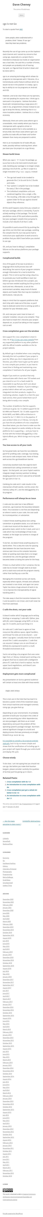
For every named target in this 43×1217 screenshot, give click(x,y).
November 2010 (8, 1172)
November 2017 (8, 981)
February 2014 (7, 1095)
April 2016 (6, 1026)
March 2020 (7, 921)
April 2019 (6, 948)
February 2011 (7, 1170)
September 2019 (8, 934)
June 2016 (6, 1020)
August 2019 (7, 937)
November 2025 (8, 901)
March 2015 (7, 1059)
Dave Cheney (22, 4)
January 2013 (7, 1125)
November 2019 (8, 929)
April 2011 (6, 1164)
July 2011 (6, 1156)
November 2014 (8, 1070)
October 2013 (7, 1106)
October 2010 (7, 1175)
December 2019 (8, 926)
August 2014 (7, 1078)
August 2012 (7, 1139)
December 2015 (8, 1037)
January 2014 (7, 1098)
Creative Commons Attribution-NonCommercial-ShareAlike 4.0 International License (19, 1196)
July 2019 (6, 940)
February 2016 (7, 1031)
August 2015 (7, 1048)
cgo (4, 806)
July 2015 (6, 1051)
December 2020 (8, 910)
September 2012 (8, 1136)
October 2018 (7, 962)
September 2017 (8, 984)
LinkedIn (6, 838)
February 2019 (7, 951)
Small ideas (6, 879)
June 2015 (6, 1053)
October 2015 (7, 1042)
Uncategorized (8, 882)
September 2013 (8, 1109)
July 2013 (6, 1114)
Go (21, 803)
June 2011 (6, 1159)
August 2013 (7, 1111)
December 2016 (8, 1006)
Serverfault (6, 840)
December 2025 (8, 898)
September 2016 (8, 1015)
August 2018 (7, 968)
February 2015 (7, 1062)
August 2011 (7, 1153)
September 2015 (8, 1045)
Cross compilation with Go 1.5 (19, 781)
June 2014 (6, 1084)
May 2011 (6, 1161)
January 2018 (7, 976)
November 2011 (8, 1147)
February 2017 (7, 1001)
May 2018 (6, 973)
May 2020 (6, 915)
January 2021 (7, 907)
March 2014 (7, 1092)
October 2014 (7, 1073)
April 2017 (6, 995)
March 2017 (7, 998)
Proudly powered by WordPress (13, 1213)
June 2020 (6, 912)
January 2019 (7, 954)
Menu (21, 15)
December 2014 (8, 1067)
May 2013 (6, 1120)
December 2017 (8, 979)
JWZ (21, 29)
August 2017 (7, 987)
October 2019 (7, 932)
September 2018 (8, 965)
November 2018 (8, 959)
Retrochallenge (8, 876)
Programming (27, 803)
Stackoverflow (7, 843)
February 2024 (7, 904)
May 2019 (6, 946)
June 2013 (6, 1117)
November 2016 (8, 1009)
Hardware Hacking (9, 863)
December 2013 (8, 1100)
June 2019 (6, 943)
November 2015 (8, 1040)
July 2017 (6, 990)
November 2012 (8, 1131)
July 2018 (6, 970)
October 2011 (7, 1150)
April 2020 (6, 918)
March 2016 (7, 1028)
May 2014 (6, 1087)
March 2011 (7, 1167)
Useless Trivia (7, 885)
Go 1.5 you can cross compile (23, 339)
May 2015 (6, 1056)
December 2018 (8, 957)
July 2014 (6, 1081)
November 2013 (8, 1103)
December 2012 (8, 1128)
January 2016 (7, 1034)
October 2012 (7, 1134)
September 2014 (8, 1076)
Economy (6, 857)
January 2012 (7, 1145)
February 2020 (7, 923)
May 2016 (6, 1023)
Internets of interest (9, 868)
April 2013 (6, 1123)
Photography (7, 871)
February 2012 (7, 1142)
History (5, 865)
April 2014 (6, 1089)
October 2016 (7, 1012)
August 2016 (7, 1017)
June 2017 (6, 993)
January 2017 (7, 1004)
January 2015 (7, 1064)
